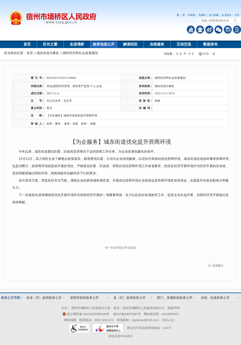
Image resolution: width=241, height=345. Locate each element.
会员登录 (226, 15)
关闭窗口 (218, 265)
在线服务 (157, 44)
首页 (27, 44)
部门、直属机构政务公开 (174, 297)
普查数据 (191, 30)
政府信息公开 (103, 44)
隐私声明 (174, 308)
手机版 (237, 30)
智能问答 (200, 30)
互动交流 (184, 44)
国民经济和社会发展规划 (80, 53)
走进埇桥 (77, 44)
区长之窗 (50, 44)
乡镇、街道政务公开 (215, 297)
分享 (237, 15)
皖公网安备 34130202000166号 (85, 314)
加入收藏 (214, 15)
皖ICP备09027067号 (127, 314)
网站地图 (70, 320)
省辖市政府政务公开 (84, 297)
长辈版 (191, 15)
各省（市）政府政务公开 (44, 297)
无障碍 (202, 15)
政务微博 (209, 30)
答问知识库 (228, 30)
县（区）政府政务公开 (129, 297)
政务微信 (218, 30)
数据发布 (210, 44)
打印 (206, 53)
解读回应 (130, 44)
